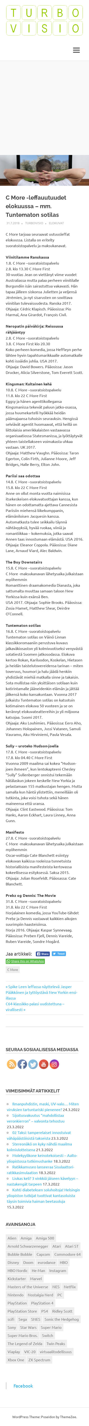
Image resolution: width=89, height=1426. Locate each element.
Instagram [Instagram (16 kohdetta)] (57, 1270)
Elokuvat (56, 223)
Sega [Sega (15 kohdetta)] (23, 1319)
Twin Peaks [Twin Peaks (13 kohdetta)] (56, 1343)
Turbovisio (34, 223)
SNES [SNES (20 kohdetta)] (35, 1319)
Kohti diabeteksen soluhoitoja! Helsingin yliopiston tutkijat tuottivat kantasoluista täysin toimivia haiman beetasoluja (43, 1195)
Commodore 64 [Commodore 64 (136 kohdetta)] (67, 1254)
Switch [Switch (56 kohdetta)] (47, 1335)
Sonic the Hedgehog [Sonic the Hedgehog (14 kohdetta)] (62, 1319)
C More (12, 969)
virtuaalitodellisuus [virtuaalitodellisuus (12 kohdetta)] (56, 1351)
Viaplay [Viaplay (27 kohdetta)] (14, 1351)
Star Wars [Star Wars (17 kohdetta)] (28, 1327)
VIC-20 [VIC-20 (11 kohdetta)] (30, 1351)
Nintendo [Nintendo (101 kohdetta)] (15, 1294)
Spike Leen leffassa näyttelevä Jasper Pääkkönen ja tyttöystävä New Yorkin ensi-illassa (41, 992)
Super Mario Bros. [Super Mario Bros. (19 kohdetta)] (23, 1335)
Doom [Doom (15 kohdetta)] (28, 1262)
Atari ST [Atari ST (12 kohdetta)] (72, 1246)
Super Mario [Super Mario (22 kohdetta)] (51, 1327)
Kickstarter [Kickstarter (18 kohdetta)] (17, 1278)
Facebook (23, 1386)
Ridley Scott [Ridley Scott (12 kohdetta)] (62, 1311)
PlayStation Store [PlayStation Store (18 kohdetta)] (22, 1311)
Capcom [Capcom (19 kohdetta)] (43, 1254)
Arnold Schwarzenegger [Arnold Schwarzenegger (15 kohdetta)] (28, 1246)
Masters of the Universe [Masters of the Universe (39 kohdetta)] (28, 1286)
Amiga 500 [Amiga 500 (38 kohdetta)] (45, 1237)
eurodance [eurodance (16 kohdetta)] (47, 1262)
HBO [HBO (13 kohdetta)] (64, 1262)
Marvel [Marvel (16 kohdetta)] (36, 1278)
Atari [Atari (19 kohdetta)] (56, 1246)
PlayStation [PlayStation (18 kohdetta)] (17, 1302)
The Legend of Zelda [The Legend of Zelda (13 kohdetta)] (25, 1343)
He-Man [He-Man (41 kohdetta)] (38, 1270)
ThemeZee (68, 1417)
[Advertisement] (44, 108)
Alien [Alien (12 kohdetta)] (12, 1237)
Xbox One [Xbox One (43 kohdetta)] (16, 1359)
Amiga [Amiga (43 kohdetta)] (26, 1237)
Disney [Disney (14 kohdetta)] (13, 1262)
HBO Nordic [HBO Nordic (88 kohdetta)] (18, 1270)
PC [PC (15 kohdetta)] (59, 1294)
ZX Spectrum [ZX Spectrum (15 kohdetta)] (39, 1359)
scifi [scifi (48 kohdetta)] (11, 1319)
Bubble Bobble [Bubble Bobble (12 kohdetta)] (20, 1254)
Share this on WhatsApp (27, 961)
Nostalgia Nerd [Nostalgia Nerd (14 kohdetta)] (40, 1294)
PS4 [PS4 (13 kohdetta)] (44, 1311)
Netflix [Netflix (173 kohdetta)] (70, 1286)
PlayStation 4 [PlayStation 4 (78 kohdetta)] (42, 1302)
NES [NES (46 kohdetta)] (56, 1286)
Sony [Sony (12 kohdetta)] (12, 1327)
